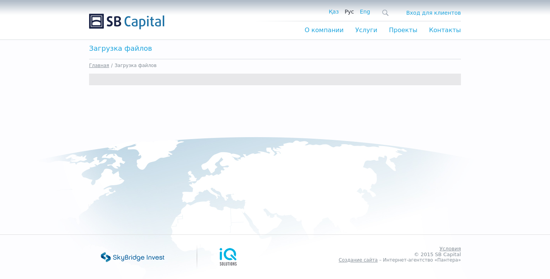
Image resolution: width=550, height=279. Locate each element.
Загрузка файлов (135, 65)
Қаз (334, 12)
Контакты (445, 30)
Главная (99, 65)
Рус (349, 12)
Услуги (366, 30)
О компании (324, 30)
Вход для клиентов (433, 13)
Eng (365, 12)
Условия (450, 248)
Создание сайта (358, 260)
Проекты (403, 30)
